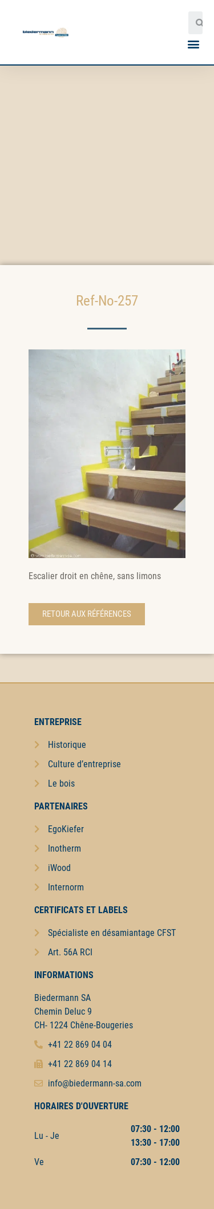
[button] (193, 43)
